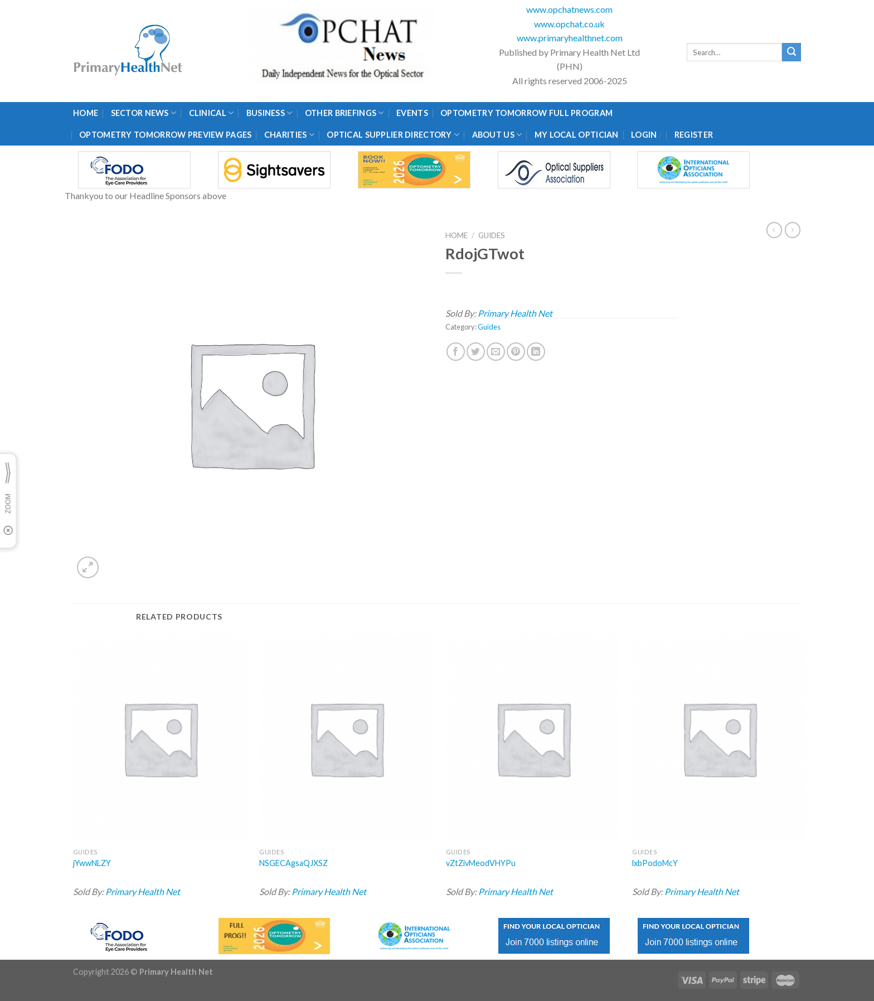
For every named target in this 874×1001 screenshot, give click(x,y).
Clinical (211, 113)
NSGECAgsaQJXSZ (293, 863)
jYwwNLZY (92, 863)
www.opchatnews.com (569, 9)
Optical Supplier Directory (393, 134)
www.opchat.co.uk (569, 23)
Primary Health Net (515, 313)
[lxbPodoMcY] (719, 738)
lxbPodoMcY (655, 863)
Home (85, 113)
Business (269, 113)
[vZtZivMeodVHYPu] (533, 738)
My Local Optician (577, 134)
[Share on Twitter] (476, 351)
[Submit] (791, 52)
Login (644, 134)
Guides (491, 235)
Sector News (144, 113)
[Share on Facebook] (455, 351)
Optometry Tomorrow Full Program (526, 113)
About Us (497, 134)
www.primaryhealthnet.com (570, 37)
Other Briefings (344, 113)
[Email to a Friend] (496, 351)
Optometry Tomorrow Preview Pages (165, 134)
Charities (289, 134)
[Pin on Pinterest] (516, 351)
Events (412, 113)
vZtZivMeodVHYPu (481, 863)
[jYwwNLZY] (160, 738)
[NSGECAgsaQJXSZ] (346, 738)
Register (693, 134)
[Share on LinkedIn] (536, 351)
